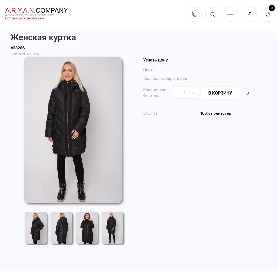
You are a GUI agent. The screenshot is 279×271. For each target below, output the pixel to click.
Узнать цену (155, 60)
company (36, 10)
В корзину (220, 93)
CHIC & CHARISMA (24, 54)
